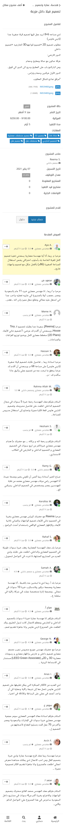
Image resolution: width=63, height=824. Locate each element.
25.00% (26, 175)
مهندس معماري (42, 249)
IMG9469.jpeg (46, 93)
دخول (22, 219)
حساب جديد (37, 219)
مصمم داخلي (52, 163)
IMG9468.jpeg (46, 87)
